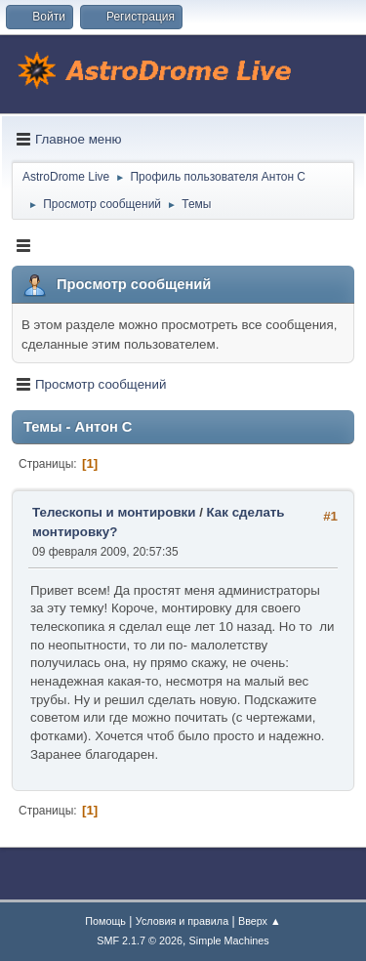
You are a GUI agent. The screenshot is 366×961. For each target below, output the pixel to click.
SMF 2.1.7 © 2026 (140, 940)
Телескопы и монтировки (113, 512)
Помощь (105, 921)
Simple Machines (229, 940)
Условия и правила (182, 921)
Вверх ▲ (259, 921)
